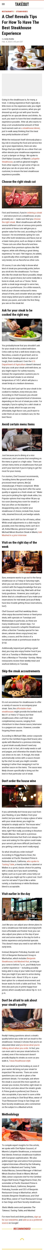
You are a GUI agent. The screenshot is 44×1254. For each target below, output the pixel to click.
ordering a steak (34, 212)
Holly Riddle (9, 39)
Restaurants (7, 12)
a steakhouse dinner (30, 128)
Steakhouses (22, 12)
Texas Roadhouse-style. (20, 1061)
